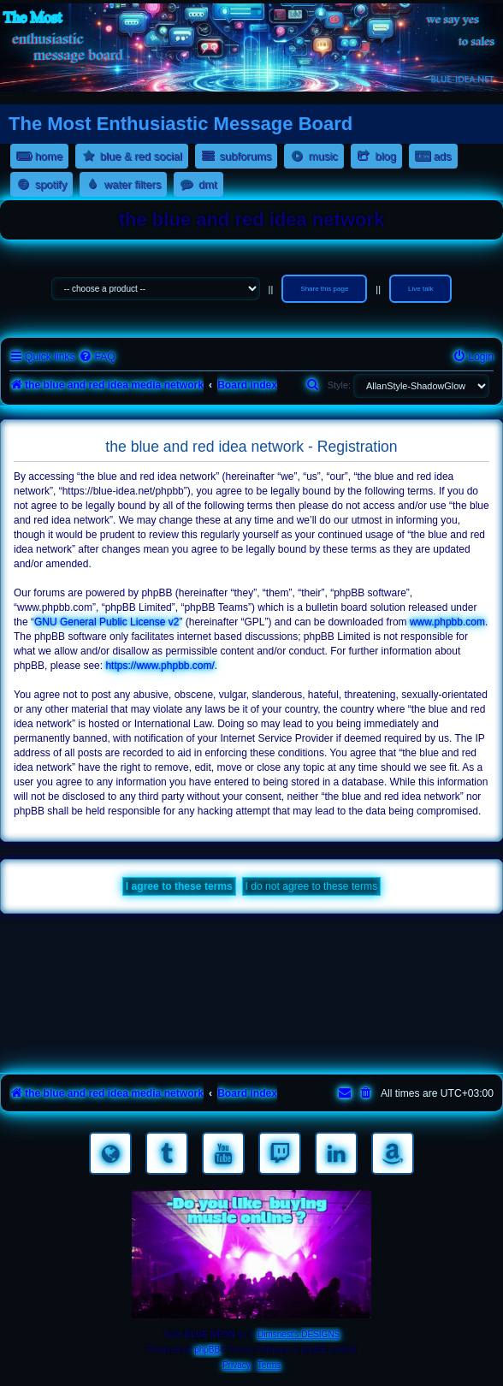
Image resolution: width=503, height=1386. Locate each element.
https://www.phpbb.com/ (159, 666)
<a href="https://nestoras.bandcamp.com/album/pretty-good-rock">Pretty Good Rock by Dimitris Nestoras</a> (251, 1045)
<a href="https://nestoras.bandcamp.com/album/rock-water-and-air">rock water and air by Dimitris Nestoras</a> (251, 997)
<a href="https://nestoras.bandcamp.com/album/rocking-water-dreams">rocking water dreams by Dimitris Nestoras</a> (251, 949)
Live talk (420, 289)
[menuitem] (97, 357)
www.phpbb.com (447, 622)
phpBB (207, 1349)
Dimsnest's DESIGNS (298, 1334)
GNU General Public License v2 (106, 622)
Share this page (324, 289)
